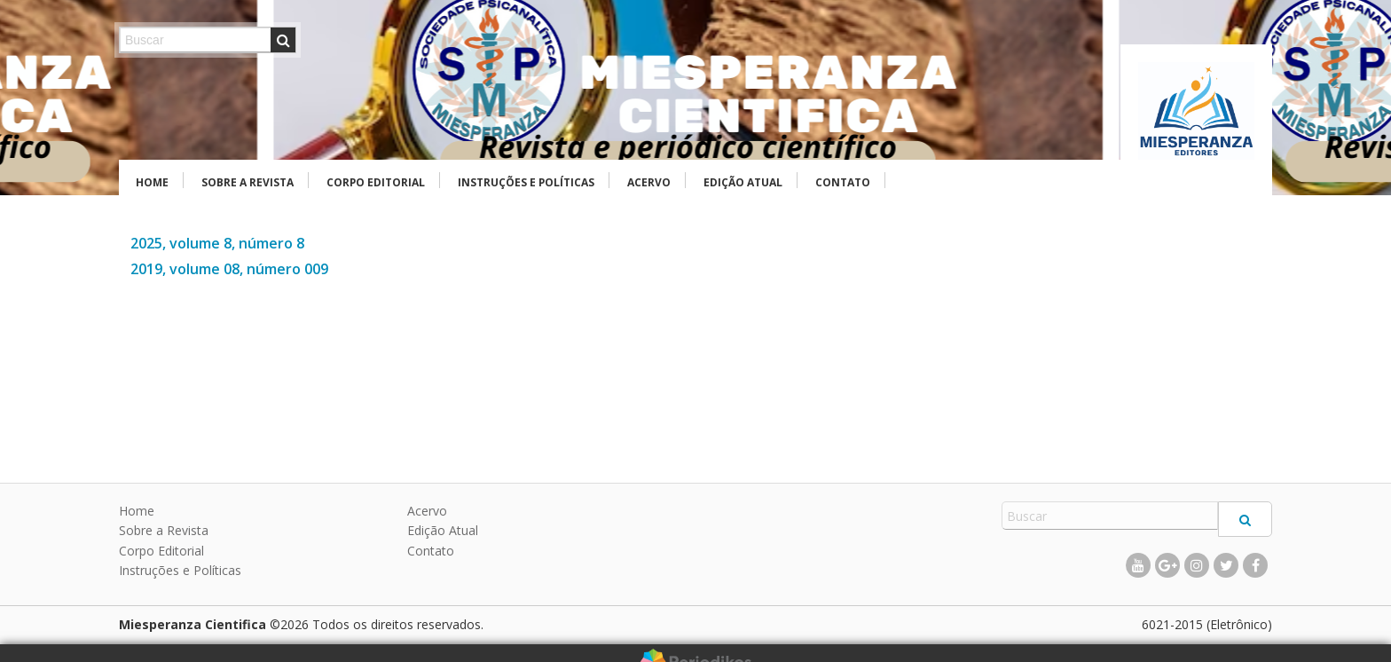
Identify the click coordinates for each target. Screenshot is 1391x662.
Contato (842, 182)
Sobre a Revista (247, 182)
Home (152, 182)
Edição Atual (742, 182)
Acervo (649, 182)
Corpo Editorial (375, 182)
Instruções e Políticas (526, 182)
